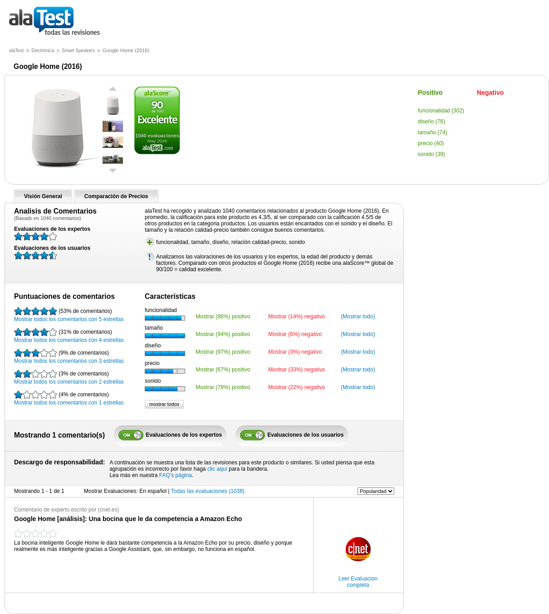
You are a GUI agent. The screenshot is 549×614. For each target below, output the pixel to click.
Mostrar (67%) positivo (223, 369)
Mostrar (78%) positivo (223, 387)
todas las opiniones (61, 21)
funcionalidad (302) (441, 110)
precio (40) (431, 143)
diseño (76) (431, 121)
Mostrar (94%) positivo (223, 334)
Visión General (43, 196)
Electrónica (42, 50)
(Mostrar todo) (358, 316)
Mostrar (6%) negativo (295, 334)
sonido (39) (431, 154)
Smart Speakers (78, 50)
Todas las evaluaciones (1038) (208, 491)
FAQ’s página (175, 475)
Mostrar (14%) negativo (296, 316)
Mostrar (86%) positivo (223, 316)
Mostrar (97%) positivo (223, 352)
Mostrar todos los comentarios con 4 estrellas (68, 335)
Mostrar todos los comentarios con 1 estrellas (68, 398)
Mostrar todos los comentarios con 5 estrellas (68, 314)
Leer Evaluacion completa (357, 581)
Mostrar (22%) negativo (296, 387)
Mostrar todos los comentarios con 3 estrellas (68, 356)
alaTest (16, 50)
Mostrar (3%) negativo (295, 352)
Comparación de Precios (116, 196)
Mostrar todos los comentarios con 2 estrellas (68, 377)
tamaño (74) (432, 132)
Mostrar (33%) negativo (296, 369)
